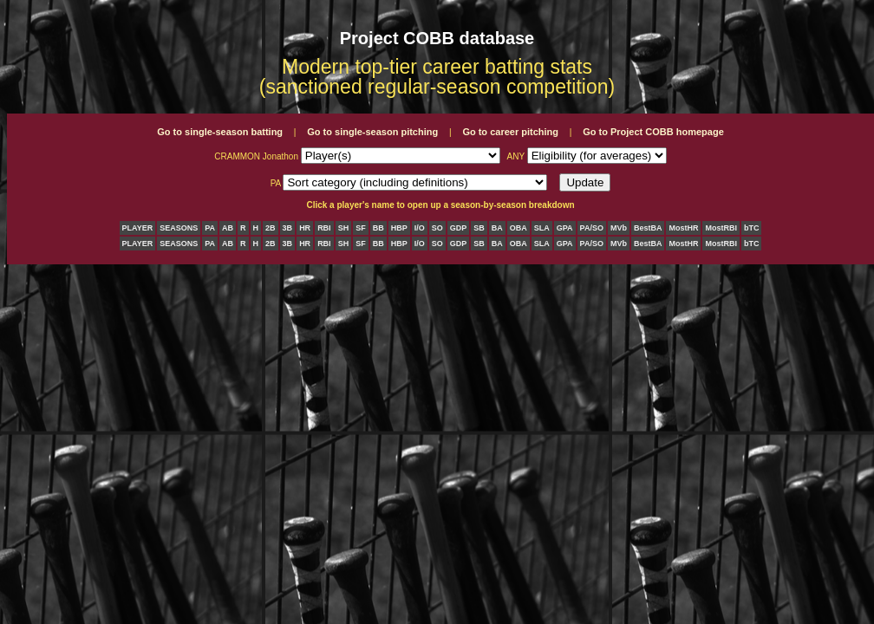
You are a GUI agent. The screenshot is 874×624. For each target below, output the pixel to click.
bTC (752, 228)
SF (360, 228)
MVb (618, 228)
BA (497, 228)
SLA (542, 228)
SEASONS (179, 228)
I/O (419, 228)
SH (343, 228)
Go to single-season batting (220, 132)
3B (288, 228)
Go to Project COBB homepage (653, 132)
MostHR (683, 228)
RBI (324, 228)
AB (227, 228)
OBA (518, 228)
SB (479, 228)
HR (304, 228)
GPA (565, 228)
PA (210, 228)
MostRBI (721, 228)
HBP (399, 228)
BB (378, 228)
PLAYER (137, 228)
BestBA (648, 228)
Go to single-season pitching (372, 132)
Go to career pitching (510, 132)
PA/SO (591, 228)
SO (437, 228)
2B (270, 228)
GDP (458, 228)
